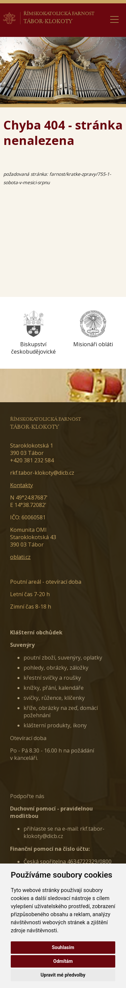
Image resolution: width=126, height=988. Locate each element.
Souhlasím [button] (63, 947)
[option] (33, 332)
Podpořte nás (27, 796)
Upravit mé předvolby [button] (63, 975)
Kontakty (21, 485)
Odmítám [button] (63, 961)
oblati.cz (20, 557)
